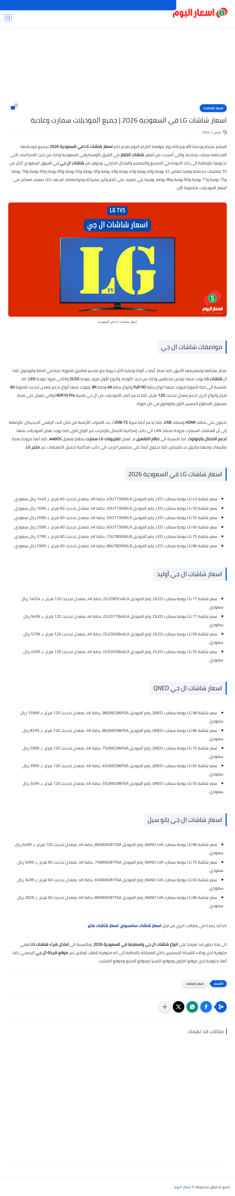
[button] (206, 1007)
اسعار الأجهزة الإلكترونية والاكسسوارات (45, 18)
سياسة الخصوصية (159, 5)
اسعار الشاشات (213, 108)
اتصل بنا (120, 5)
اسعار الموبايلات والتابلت (142, 18)
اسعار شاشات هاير (103, 925)
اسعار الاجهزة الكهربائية (100, 18)
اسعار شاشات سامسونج (140, 925)
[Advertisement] (117, 69)
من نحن (136, 5)
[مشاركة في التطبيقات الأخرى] (165, 1007)
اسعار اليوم (182, 1186)
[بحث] (8, 18)
